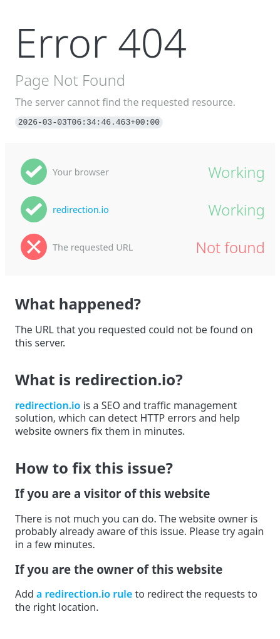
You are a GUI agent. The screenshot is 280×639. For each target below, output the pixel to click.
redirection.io (81, 210)
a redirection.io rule (84, 594)
